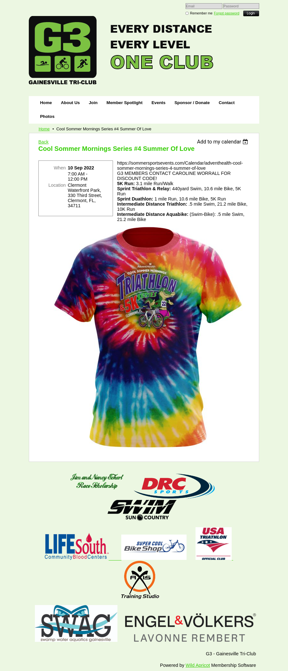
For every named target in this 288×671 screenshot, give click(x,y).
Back (43, 141)
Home (44, 129)
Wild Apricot (198, 665)
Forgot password (226, 13)
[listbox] (223, 142)
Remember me (201, 13)
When (60, 167)
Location (57, 185)
